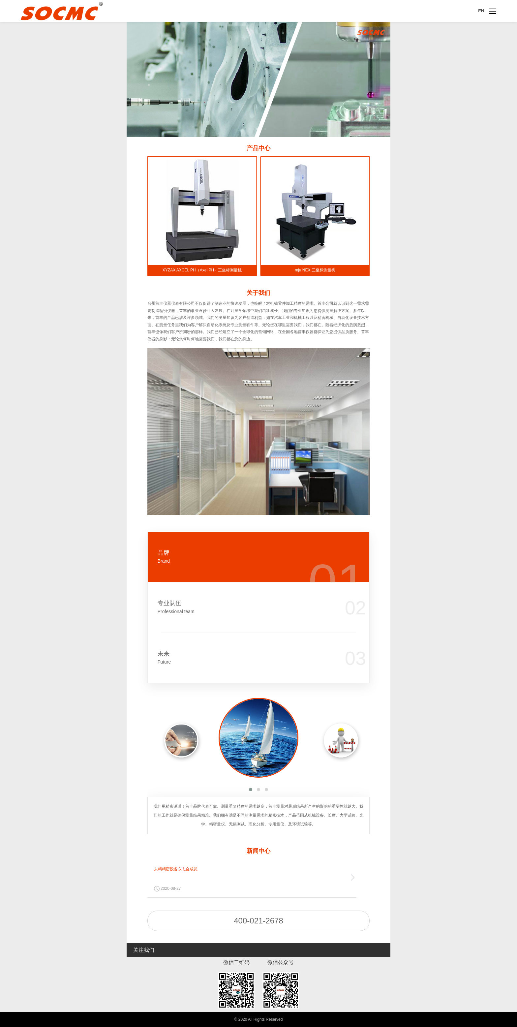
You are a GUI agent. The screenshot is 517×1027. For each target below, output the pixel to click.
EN (481, 10)
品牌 (239, 556)
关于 (258, 293)
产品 (258, 148)
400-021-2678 (258, 920)
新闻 (258, 851)
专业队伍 (239, 607)
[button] (251, 789)
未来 (239, 657)
